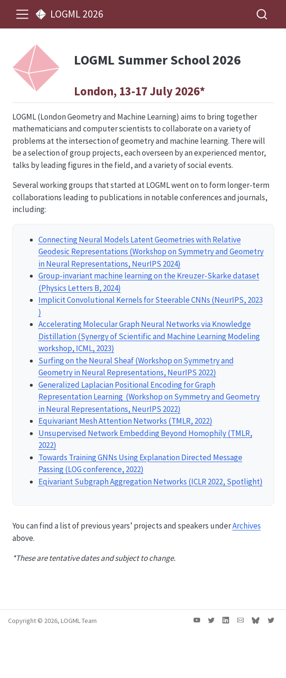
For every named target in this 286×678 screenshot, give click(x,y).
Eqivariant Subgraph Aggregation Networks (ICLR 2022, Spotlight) (150, 481)
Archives (246, 525)
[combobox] (262, 14)
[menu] (22, 14)
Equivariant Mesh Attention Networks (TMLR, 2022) (125, 421)
